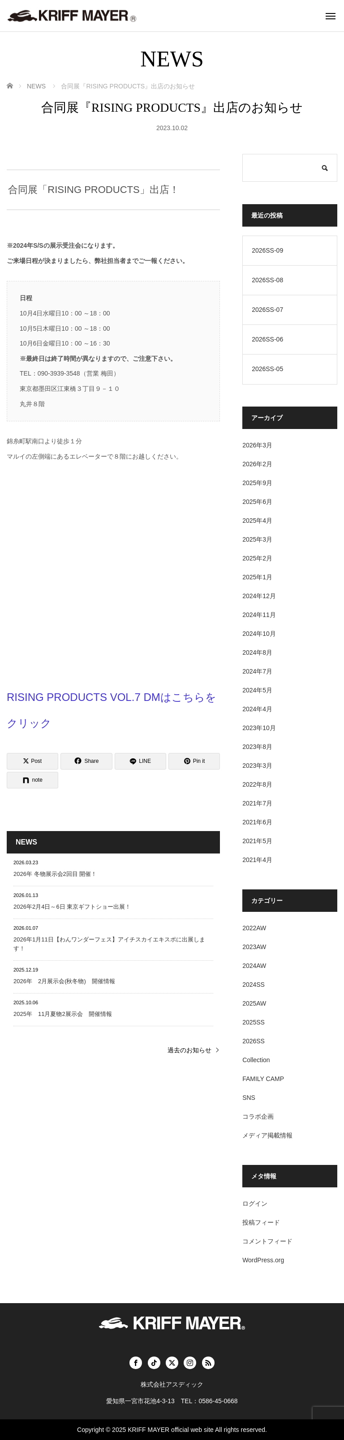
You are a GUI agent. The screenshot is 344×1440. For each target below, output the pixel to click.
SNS (248, 1097)
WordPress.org (263, 1260)
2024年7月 (257, 671)
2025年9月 (257, 482)
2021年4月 (257, 859)
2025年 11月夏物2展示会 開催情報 (62, 1014)
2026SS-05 (267, 368)
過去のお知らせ (189, 1050)
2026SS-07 (267, 309)
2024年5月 (257, 690)
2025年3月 (257, 539)
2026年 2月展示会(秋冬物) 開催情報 (64, 981)
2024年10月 (259, 633)
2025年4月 (257, 520)
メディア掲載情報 (267, 1135)
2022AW (254, 928)
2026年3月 (257, 445)
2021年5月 (257, 841)
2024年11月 (259, 614)
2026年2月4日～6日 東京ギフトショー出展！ (72, 906)
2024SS (253, 984)
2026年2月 (257, 464)
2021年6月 (257, 822)
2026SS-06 (267, 339)
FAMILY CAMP (263, 1078)
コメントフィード (267, 1241)
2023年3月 (257, 765)
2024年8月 (257, 652)
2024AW (254, 965)
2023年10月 (259, 727)
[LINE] (140, 761)
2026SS (253, 1041)
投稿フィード (261, 1222)
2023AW (254, 946)
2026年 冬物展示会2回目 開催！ (55, 874)
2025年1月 (257, 577)
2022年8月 (257, 784)
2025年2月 (257, 558)
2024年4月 (257, 709)
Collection (256, 1060)
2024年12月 (259, 596)
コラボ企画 (258, 1116)
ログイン (254, 1203)
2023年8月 (257, 746)
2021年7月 (257, 803)
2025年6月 (257, 501)
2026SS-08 (267, 280)
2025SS (253, 1022)
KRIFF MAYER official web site (171, 1429)
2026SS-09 (267, 250)
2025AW (254, 1003)
